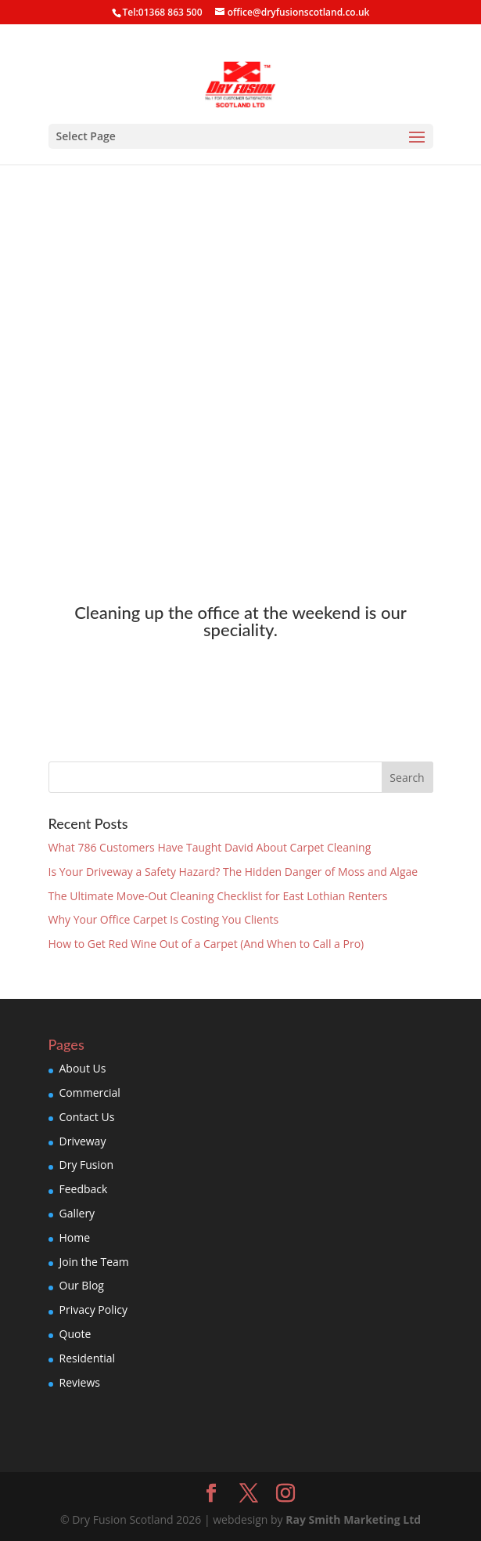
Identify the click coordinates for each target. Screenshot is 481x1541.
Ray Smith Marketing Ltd (353, 1519)
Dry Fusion (86, 1164)
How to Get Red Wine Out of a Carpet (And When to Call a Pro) (206, 943)
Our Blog (81, 1285)
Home (75, 1237)
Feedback (83, 1188)
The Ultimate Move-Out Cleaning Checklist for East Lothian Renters (218, 895)
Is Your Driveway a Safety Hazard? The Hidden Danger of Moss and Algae (233, 871)
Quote (75, 1333)
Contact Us (87, 1116)
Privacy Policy (93, 1309)
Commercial (89, 1092)
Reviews (79, 1382)
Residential (87, 1358)
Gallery (77, 1213)
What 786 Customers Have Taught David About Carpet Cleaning (210, 847)
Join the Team (94, 1261)
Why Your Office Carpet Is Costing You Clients (163, 919)
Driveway (82, 1141)
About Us (82, 1068)
